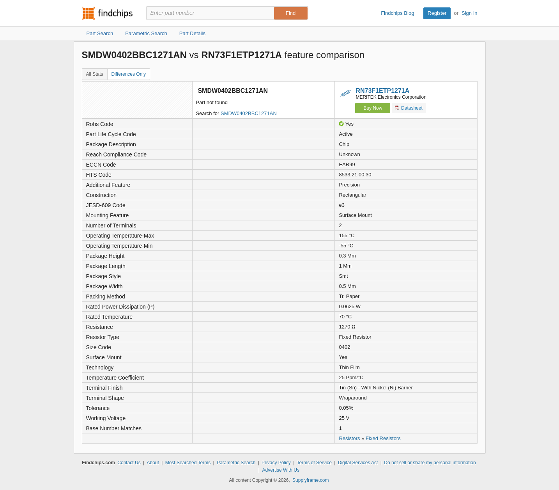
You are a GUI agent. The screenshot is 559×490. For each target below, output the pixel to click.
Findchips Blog (397, 13)
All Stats (94, 74)
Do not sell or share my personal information (430, 462)
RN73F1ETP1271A (382, 90)
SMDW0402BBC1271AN (249, 113)
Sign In (469, 13)
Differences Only (128, 74)
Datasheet (409, 108)
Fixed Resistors (383, 438)
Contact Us (128, 462)
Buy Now (372, 108)
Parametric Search (236, 462)
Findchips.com (107, 13)
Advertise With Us (280, 470)
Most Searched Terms (188, 462)
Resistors (349, 438)
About (153, 462)
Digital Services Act (358, 462)
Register (437, 13)
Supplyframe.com (310, 480)
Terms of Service (314, 462)
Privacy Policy (276, 462)
